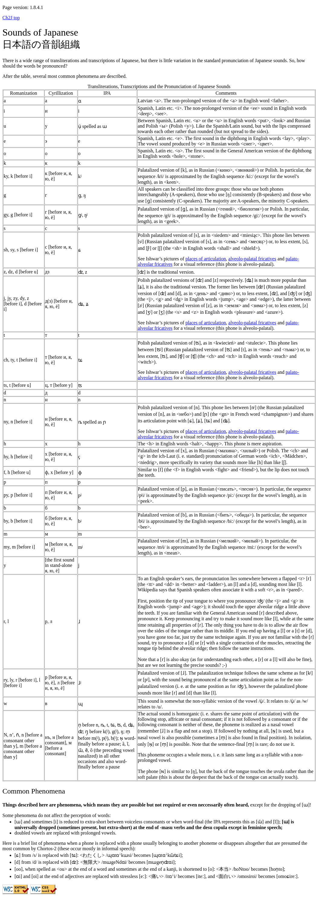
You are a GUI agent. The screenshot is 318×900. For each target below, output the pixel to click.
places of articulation (205, 258)
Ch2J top (11, 17)
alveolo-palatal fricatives (252, 258)
